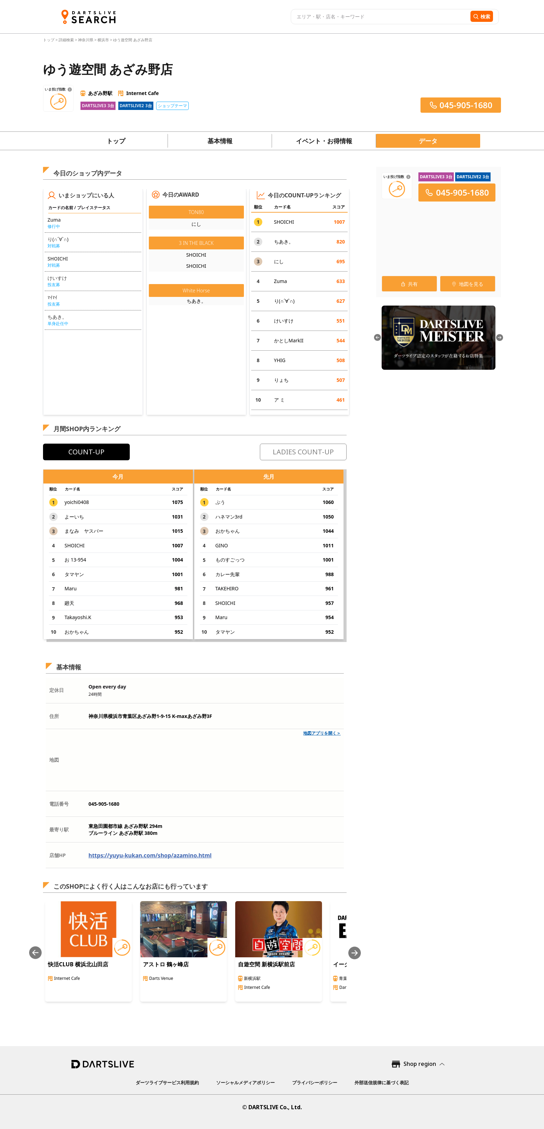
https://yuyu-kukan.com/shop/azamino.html (150, 855)
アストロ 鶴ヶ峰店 (166, 964)
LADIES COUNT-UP (303, 451)
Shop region (419, 1064)
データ (428, 141)
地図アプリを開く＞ (322, 733)
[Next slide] (354, 953)
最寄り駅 (59, 829)
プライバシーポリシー (314, 1082)
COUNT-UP (86, 451)
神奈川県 (85, 39)
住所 (54, 716)
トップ (49, 39)
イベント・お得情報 (324, 141)
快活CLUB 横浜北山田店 (78, 964)
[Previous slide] (35, 953)
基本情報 (219, 141)
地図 (54, 759)
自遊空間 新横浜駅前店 (266, 964)
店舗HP (57, 855)
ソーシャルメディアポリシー (245, 1082)
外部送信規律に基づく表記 (382, 1082)
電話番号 (59, 804)
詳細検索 (67, 39)
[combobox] (380, 17)
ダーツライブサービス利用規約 (167, 1082)
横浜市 (103, 39)
